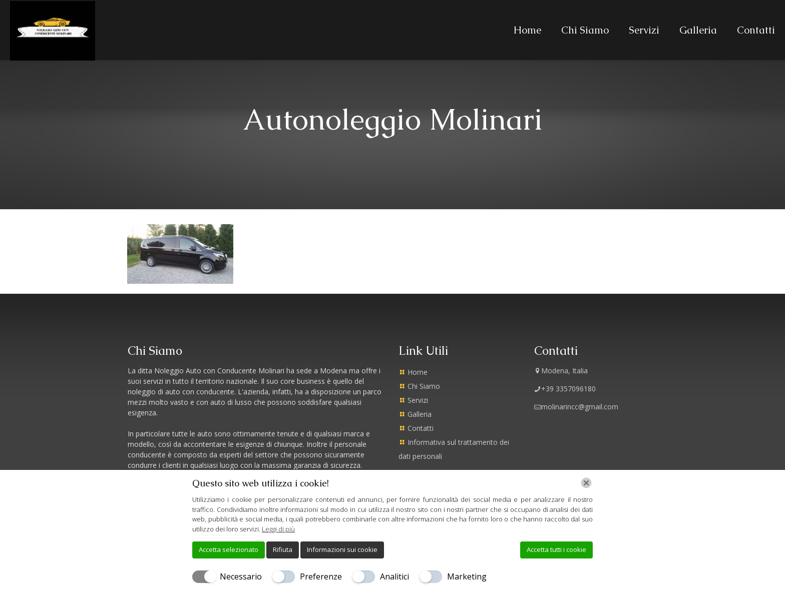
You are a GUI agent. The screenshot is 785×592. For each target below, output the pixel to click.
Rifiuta (282, 549)
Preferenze (321, 576)
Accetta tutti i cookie (556, 549)
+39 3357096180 (565, 388)
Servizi (418, 400)
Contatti (421, 428)
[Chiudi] (586, 482)
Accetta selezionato (228, 549)
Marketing (467, 576)
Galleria (420, 414)
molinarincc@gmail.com (576, 406)
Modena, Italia (561, 370)
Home (418, 372)
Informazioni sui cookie (342, 549)
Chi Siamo (424, 386)
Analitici (394, 576)
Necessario (241, 576)
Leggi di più (278, 528)
